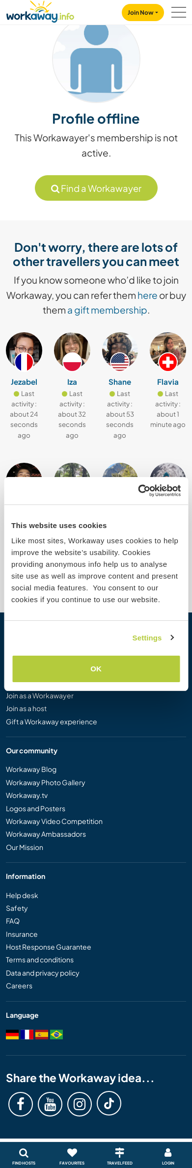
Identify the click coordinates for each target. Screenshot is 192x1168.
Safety (17, 907)
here (147, 295)
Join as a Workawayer (40, 695)
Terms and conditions (40, 959)
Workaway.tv (27, 795)
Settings (147, 638)
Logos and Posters (35, 808)
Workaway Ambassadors (46, 833)
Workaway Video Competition (54, 821)
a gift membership (107, 310)
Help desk (22, 895)
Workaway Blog (31, 769)
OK (96, 668)
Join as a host (26, 708)
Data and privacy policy (43, 972)
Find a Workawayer (96, 188)
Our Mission (24, 847)
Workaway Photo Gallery (45, 782)
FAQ (13, 920)
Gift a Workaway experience (51, 721)
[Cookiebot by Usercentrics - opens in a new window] (138, 490)
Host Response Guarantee (48, 946)
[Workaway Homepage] (40, 10)
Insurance (22, 933)
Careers (19, 985)
